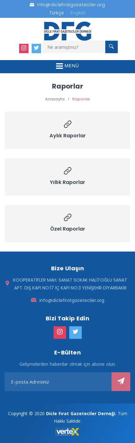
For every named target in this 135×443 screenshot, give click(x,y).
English (78, 13)
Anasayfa (55, 99)
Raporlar (81, 99)
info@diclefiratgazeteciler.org (71, 300)
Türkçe (56, 13)
